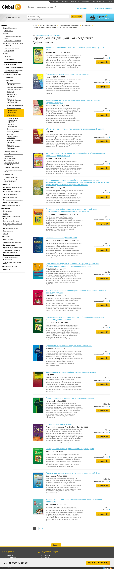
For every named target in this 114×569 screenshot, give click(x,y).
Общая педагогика (13, 132)
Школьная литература (10, 203)
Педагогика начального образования (14, 141)
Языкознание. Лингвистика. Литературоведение (13, 71)
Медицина (7, 56)
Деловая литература (10, 194)
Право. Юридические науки (13, 67)
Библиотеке (64, 1)
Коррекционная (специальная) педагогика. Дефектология (12, 113)
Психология (9, 77)
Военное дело (9, 174)
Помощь (83, 8)
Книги (4, 25)
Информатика (9, 51)
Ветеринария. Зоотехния (12, 41)
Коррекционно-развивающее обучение (13, 120)
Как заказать (86, 1)
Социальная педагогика (15, 105)
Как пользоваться (98, 1)
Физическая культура (10, 266)
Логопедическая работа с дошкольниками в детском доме (70, 449)
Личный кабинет (104, 8)
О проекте (46, 555)
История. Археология (11, 167)
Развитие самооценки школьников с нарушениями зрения (70, 398)
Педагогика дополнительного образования (12, 136)
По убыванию (55, 35)
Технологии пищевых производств (11, 163)
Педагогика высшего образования (13, 83)
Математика (8, 31)
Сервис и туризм (10, 64)
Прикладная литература (11, 205)
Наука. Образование (10, 28)
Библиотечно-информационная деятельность (10, 158)
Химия (6, 53)
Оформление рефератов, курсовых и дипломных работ (14, 100)
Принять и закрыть (98, 562)
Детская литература (10, 197)
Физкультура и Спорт (11, 177)
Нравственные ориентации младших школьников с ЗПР (69, 346)
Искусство (6, 184)
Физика (6, 33)
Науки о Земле (9, 59)
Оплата (109, 1)
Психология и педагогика (12, 74)
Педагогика (9, 80)
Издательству (75, 1)
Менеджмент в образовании (11, 95)
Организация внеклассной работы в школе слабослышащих (71, 372)
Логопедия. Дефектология (12, 125)
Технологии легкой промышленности (10, 180)
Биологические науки (11, 48)
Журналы (6, 208)
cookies (24, 562)
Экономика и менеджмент (13, 62)
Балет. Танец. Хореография (13, 154)
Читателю (55, 1)
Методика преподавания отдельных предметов (15, 88)
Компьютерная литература (12, 191)
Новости (46, 557)
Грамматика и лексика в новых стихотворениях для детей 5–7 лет (73, 473)
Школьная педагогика (14, 108)
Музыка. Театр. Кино (11, 151)
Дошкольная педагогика (15, 129)
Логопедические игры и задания (59, 424)
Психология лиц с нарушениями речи (61, 238)
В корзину (101, 62)
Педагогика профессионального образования (13, 146)
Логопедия (10, 92)
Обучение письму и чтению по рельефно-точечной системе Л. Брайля (75, 129)
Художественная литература (13, 200)
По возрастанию (43, 35)
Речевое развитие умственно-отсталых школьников (67, 74)
